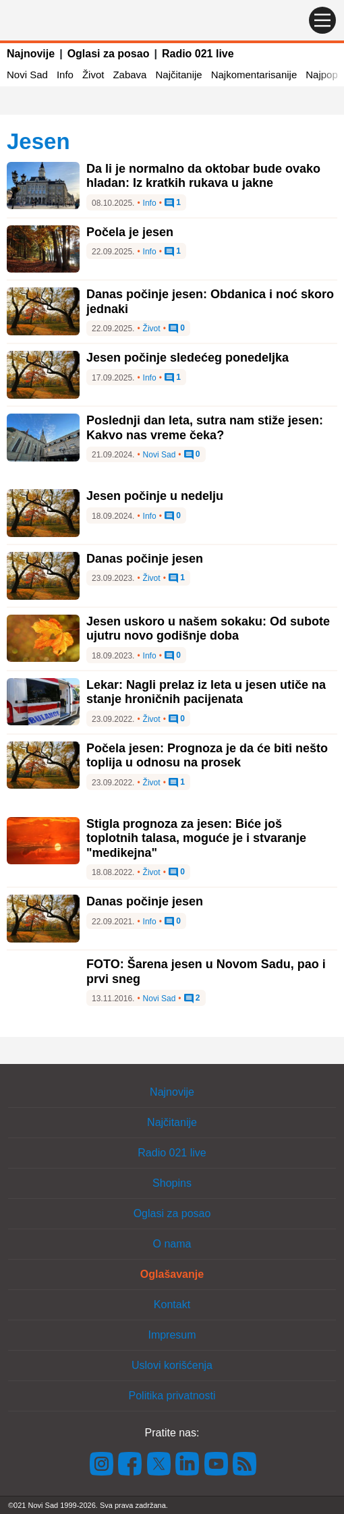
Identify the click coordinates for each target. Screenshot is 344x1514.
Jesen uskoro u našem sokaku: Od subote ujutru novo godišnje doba (208, 629)
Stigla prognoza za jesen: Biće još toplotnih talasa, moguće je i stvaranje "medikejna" (196, 838)
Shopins (172, 1183)
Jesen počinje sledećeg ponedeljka (187, 357)
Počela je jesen (129, 232)
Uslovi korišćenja (172, 1365)
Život (93, 74)
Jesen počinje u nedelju (154, 496)
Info (65, 74)
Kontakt (172, 1304)
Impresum (172, 1335)
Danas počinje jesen (144, 558)
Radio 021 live (198, 53)
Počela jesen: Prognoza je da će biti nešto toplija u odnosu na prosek (207, 755)
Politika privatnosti (172, 1395)
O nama (172, 1244)
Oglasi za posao (108, 53)
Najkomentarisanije (254, 74)
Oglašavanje (172, 1274)
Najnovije (31, 53)
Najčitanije (178, 74)
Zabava (129, 74)
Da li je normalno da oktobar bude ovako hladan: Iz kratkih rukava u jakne (203, 176)
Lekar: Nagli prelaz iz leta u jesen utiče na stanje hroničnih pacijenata (206, 692)
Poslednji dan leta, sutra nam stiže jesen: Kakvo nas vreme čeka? (204, 428)
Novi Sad (27, 74)
